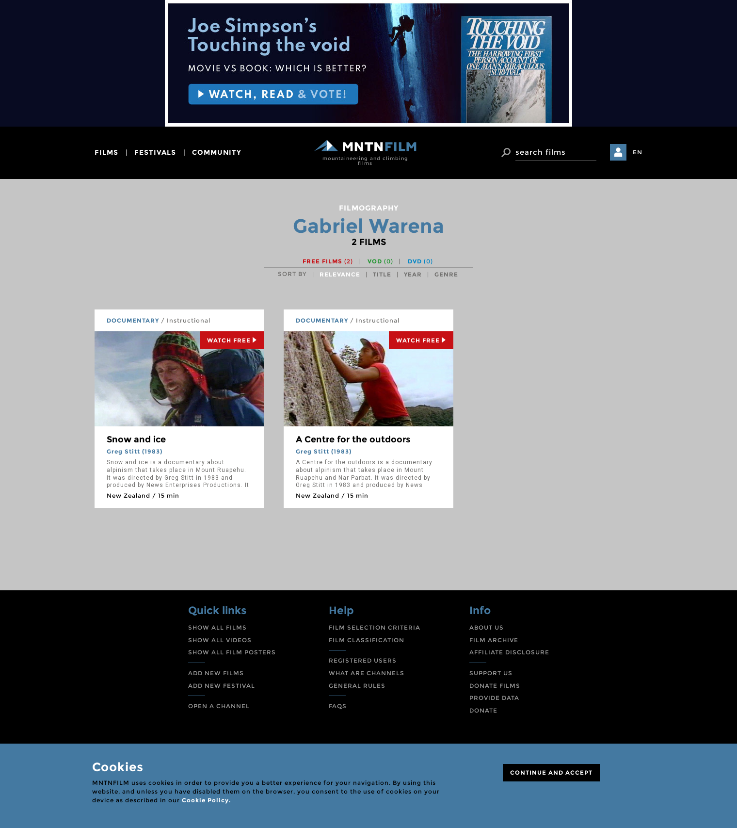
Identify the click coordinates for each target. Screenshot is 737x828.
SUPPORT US (491, 673)
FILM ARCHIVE (493, 640)
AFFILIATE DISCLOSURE (509, 652)
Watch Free (232, 340)
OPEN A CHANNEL (219, 706)
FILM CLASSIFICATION (366, 640)
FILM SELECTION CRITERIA (374, 627)
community (216, 152)
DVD (420, 261)
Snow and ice (136, 439)
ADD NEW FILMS (216, 673)
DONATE (483, 710)
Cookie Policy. (206, 800)
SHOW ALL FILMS (217, 627)
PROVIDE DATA (494, 697)
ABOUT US (486, 627)
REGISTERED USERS (363, 660)
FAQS (338, 706)
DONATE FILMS (494, 685)
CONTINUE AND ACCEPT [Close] (551, 772)
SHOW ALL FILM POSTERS (232, 652)
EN (637, 152)
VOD (380, 261)
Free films (328, 261)
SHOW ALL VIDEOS (220, 640)
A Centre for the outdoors (353, 439)
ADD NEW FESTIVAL (221, 685)
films (106, 152)
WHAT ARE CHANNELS (366, 673)
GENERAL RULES (357, 685)
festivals (155, 152)
